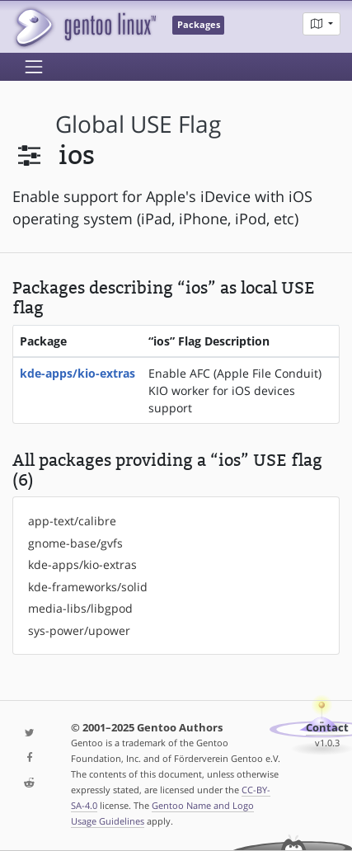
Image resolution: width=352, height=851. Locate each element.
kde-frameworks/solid (88, 587)
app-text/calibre (72, 521)
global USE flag (138, 124)
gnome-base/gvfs (75, 543)
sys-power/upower (79, 630)
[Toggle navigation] (33, 67)
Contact (327, 728)
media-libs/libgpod (80, 608)
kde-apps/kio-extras (77, 373)
